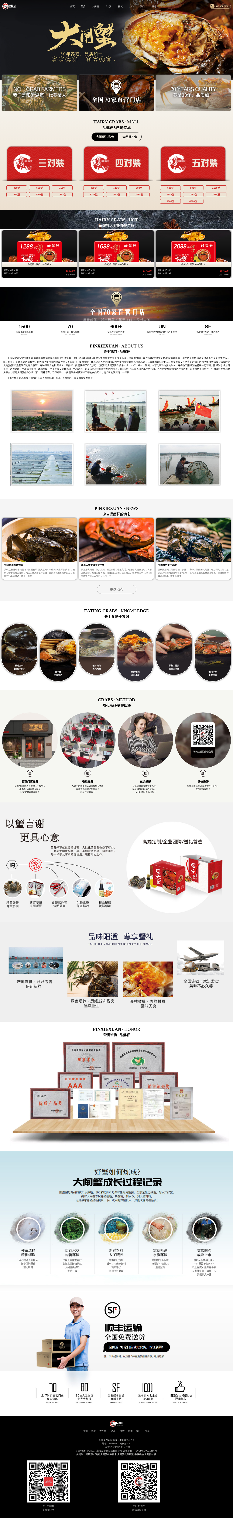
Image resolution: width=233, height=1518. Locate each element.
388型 (17, 187)
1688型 (116, 194)
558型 (39, 187)
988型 (139, 187)
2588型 (216, 194)
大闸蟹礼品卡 (105, 136)
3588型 (170, 201)
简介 (83, 6)
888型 (193, 187)
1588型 (170, 194)
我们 (142, 6)
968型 (17, 194)
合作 (131, 6)
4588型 (193, 201)
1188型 (216, 187)
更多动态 (116, 589)
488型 (93, 187)
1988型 (193, 194)
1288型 (93, 194)
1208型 (39, 194)
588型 (170, 187)
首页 (72, 6)
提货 (120, 6)
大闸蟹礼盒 (129, 136)
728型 (116, 187)
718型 (62, 187)
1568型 (62, 194)
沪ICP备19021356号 (146, 1450)
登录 (154, 6)
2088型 (139, 194)
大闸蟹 (95, 6)
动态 (108, 6)
